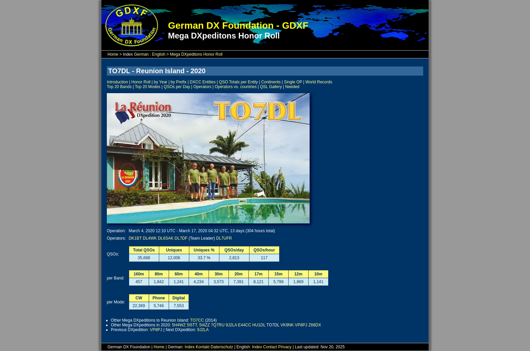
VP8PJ (301, 325)
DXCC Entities (203, 82)
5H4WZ (179, 325)
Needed (292, 86)
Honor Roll (141, 82)
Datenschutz (222, 347)
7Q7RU (217, 325)
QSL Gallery (271, 86)
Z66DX (314, 325)
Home (112, 54)
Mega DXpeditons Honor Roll (196, 54)
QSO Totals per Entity (238, 82)
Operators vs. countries (236, 86)
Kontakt (203, 347)
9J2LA (231, 325)
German (141, 54)
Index (189, 347)
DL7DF (181, 238)
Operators (202, 86)
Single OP (293, 82)
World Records (319, 82)
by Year (160, 82)
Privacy (284, 347)
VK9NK (287, 325)
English (158, 54)
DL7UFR (224, 238)
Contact (270, 347)
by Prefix (179, 82)
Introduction (117, 82)
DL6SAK (165, 238)
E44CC (244, 325)
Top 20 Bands (119, 86)
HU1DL (258, 325)
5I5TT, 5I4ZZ (198, 325)
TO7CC (197, 320)
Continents (271, 82)
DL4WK (150, 238)
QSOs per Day (177, 86)
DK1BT (135, 238)
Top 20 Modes (147, 86)
